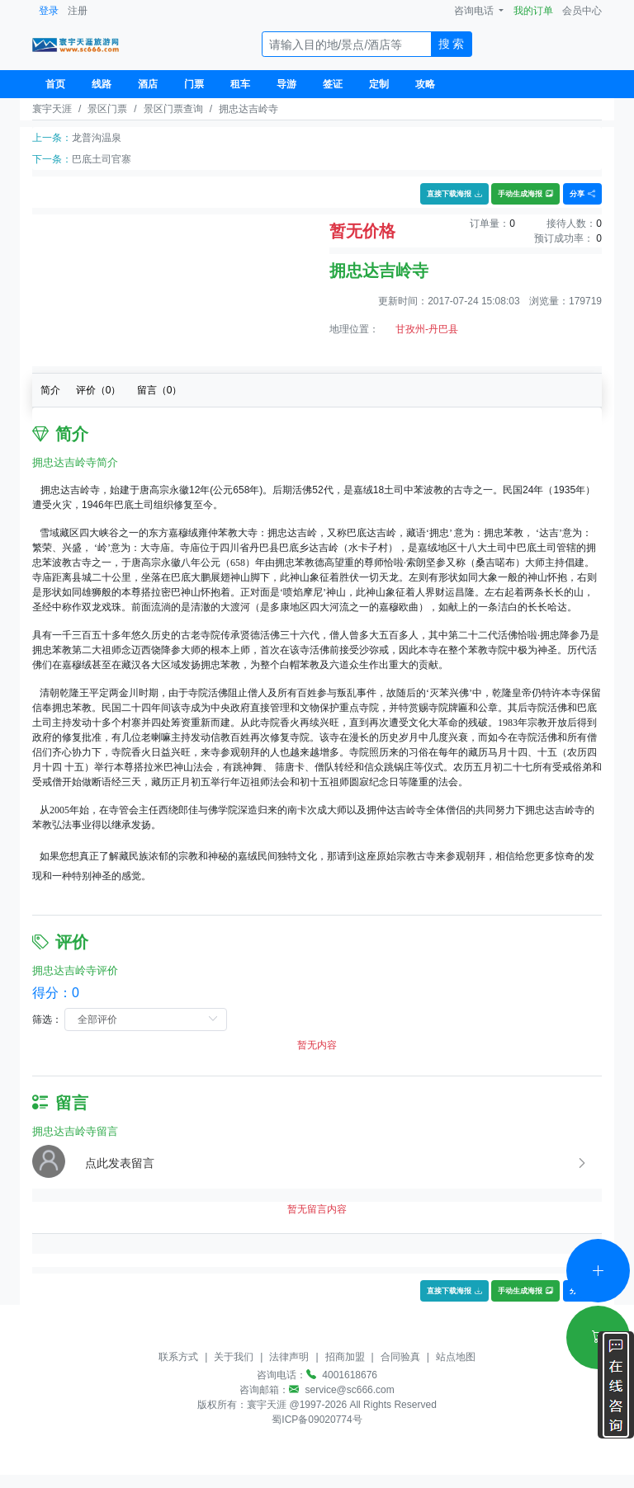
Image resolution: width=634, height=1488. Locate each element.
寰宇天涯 (52, 109)
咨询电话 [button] (475, 10)
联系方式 (178, 1357)
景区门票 (107, 109)
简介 (50, 390)
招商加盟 (345, 1357)
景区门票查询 (173, 109)
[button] (337, 1163)
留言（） (159, 390)
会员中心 (582, 10)
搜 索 (451, 43)
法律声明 (289, 1357)
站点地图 (456, 1357)
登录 (49, 10)
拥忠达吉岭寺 (248, 109)
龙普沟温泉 (96, 138)
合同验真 (400, 1357)
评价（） (98, 390)
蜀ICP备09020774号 (317, 1419)
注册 (78, 10)
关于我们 (233, 1357)
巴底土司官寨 (101, 159)
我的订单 (533, 10)
